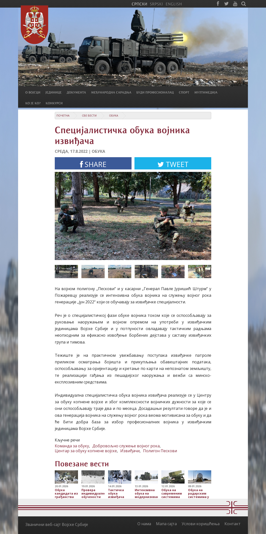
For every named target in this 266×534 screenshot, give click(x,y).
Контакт (232, 523)
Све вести (89, 115)
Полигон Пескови (160, 450)
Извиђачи (130, 450)
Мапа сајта (166, 523)
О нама (144, 523)
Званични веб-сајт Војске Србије (56, 524)
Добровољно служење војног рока (126, 446)
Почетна (62, 115)
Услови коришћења (201, 523)
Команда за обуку (72, 446)
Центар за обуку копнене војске (86, 450)
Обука (113, 115)
